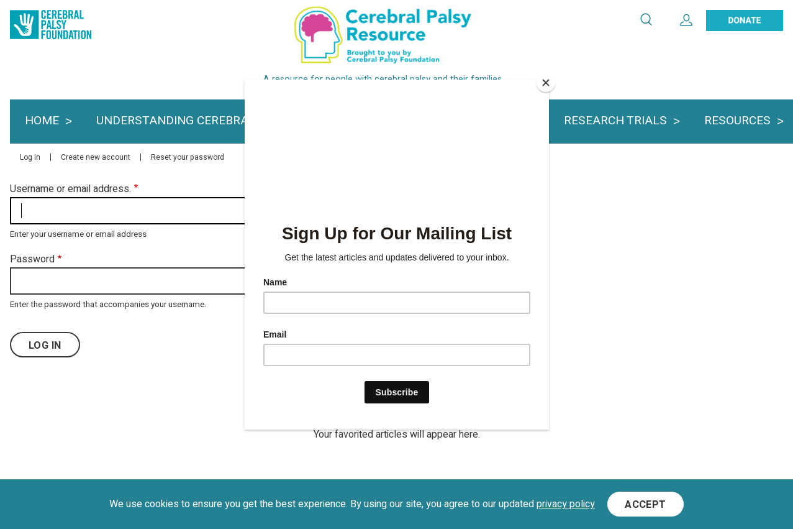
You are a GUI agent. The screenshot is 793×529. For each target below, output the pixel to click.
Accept (645, 505)
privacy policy (566, 504)
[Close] (546, 82)
